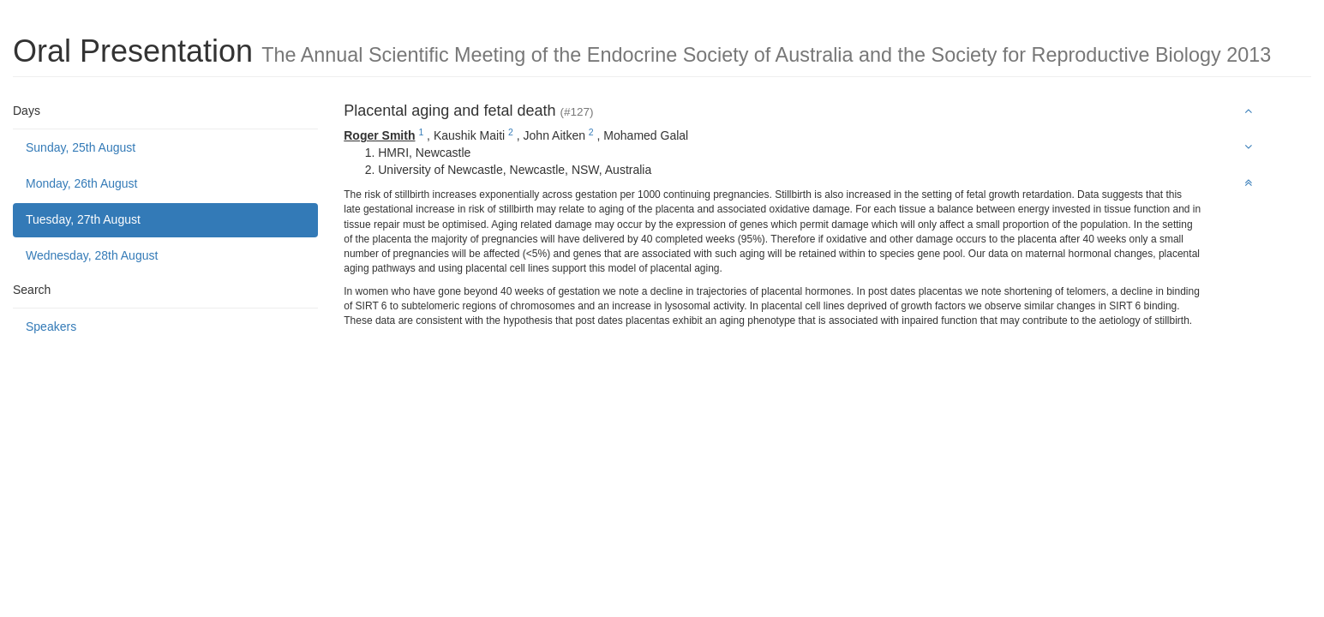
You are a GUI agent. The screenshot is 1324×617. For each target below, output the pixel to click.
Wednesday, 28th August (92, 255)
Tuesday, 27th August (83, 219)
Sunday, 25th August (80, 147)
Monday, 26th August (82, 183)
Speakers (51, 326)
